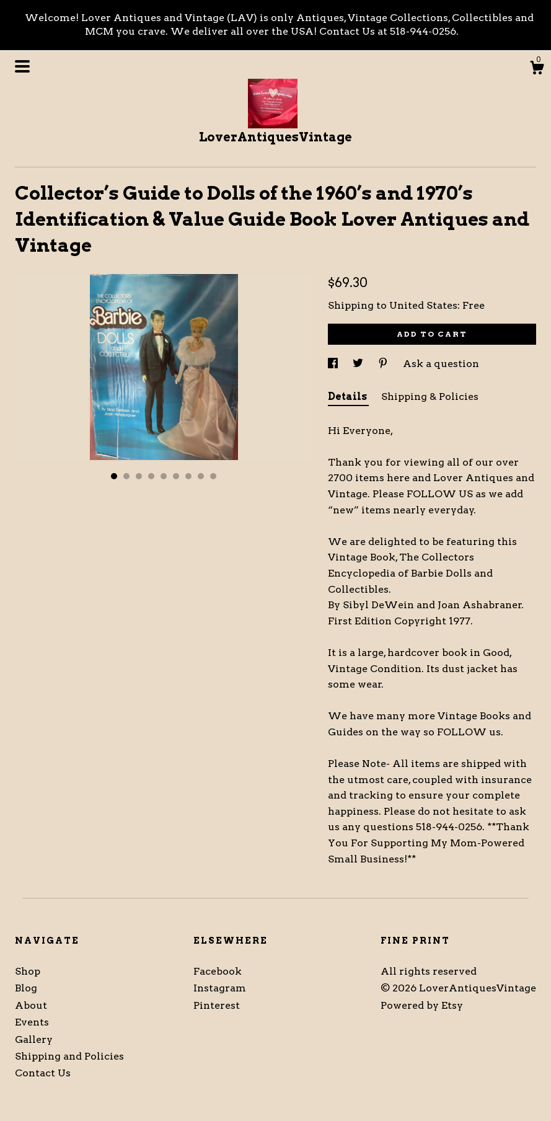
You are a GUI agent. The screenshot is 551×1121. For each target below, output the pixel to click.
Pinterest (216, 1005)
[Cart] (537, 69)
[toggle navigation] (22, 66)
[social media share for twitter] (359, 364)
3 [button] (139, 476)
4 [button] (151, 476)
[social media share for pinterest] (384, 364)
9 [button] (213, 476)
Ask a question (441, 364)
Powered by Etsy (422, 1005)
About (31, 1005)
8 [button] (201, 476)
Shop (27, 971)
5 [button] (164, 476)
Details (348, 396)
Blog (26, 988)
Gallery (34, 1039)
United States (423, 305)
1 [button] (114, 476)
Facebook (217, 971)
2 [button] (126, 476)
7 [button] (188, 476)
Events (32, 1022)
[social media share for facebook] (334, 364)
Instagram (219, 988)
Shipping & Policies (429, 396)
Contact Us (43, 1073)
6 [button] (176, 476)
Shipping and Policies (69, 1056)
